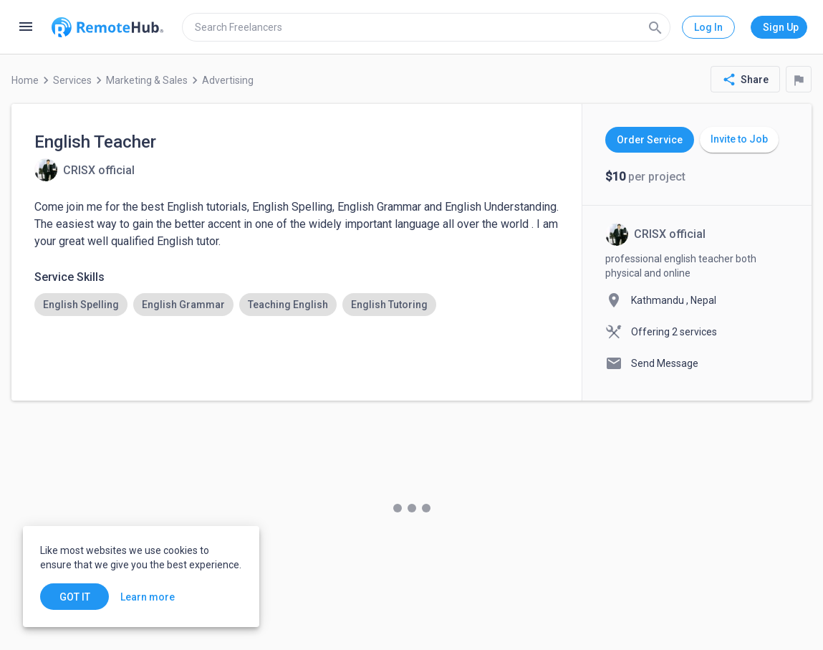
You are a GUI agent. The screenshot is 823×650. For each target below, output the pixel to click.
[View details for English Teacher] (84, 169)
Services (72, 80)
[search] (426, 27)
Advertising (228, 80)
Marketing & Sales (147, 80)
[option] (80, 304)
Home (25, 80)
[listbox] (296, 304)
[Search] (655, 27)
